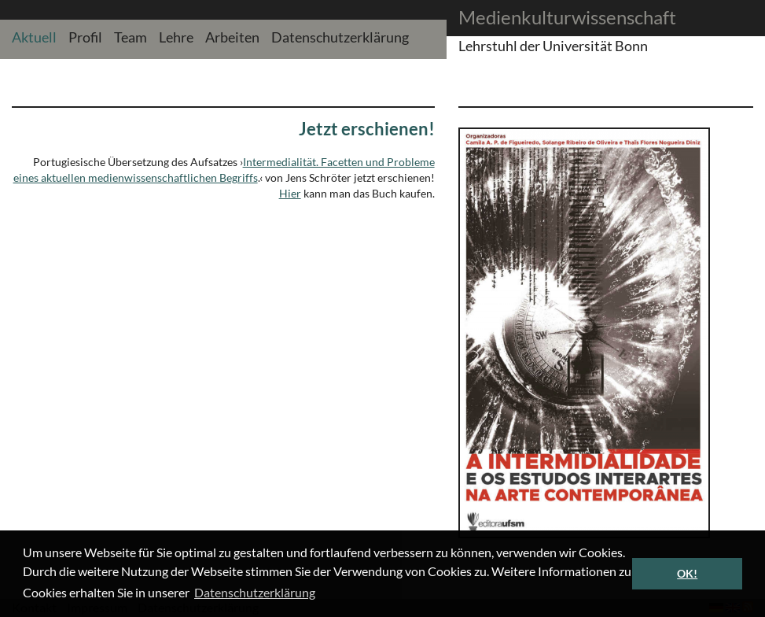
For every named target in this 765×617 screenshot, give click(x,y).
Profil (85, 36)
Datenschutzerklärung (340, 36)
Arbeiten (232, 36)
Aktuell (34, 36)
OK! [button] (687, 573)
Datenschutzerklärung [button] (254, 592)
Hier (290, 193)
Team (130, 36)
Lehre (176, 36)
